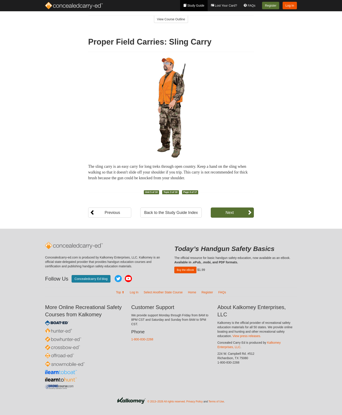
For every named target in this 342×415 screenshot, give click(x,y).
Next (230, 212)
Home (192, 292)
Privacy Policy (194, 401)
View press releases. (247, 336)
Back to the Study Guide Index (171, 212)
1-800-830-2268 (142, 339)
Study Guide (193, 5)
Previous (112, 212)
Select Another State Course (163, 292)
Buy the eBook (185, 270)
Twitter (118, 278)
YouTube (128, 278)
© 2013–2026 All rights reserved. (166, 401)
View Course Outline (171, 19)
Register (270, 5)
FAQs (249, 5)
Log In (289, 5)
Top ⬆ (120, 292)
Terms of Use (216, 401)
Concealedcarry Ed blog (90, 279)
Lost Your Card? (224, 5)
